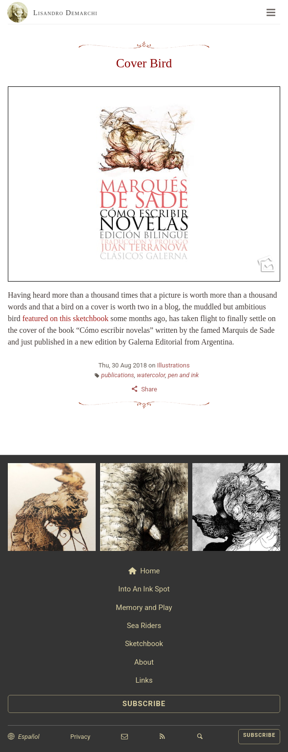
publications (117, 375)
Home (150, 571)
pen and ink (183, 375)
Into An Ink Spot (143, 589)
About (144, 662)
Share (149, 389)
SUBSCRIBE (144, 703)
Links (143, 680)
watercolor (151, 375)
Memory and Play (144, 607)
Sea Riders (144, 625)
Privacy (80, 736)
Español (29, 736)
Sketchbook (144, 643)
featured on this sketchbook (65, 318)
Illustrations (173, 365)
